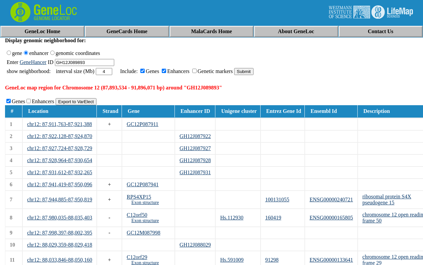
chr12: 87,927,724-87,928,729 (59, 148)
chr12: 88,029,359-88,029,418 (59, 245)
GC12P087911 (142, 124)
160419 (273, 217)
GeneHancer (33, 62)
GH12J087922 (195, 136)
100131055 (277, 199)
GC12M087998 (143, 233)
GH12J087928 (195, 160)
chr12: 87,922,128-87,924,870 (59, 136)
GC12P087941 (142, 184)
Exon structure (145, 202)
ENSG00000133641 (331, 260)
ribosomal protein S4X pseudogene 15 (386, 199)
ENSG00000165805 (331, 217)
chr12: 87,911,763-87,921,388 (59, 124)
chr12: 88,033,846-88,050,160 (59, 260)
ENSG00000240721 (331, 199)
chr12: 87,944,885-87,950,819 (59, 199)
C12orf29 (137, 257)
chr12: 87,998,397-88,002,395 (59, 233)
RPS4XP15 (139, 197)
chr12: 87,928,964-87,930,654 (59, 160)
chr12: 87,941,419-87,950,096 (59, 184)
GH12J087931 (195, 172)
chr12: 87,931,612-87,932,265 (59, 172)
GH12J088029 (195, 245)
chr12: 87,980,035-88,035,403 (59, 217)
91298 (272, 260)
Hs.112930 (231, 217)
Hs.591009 (231, 260)
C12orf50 (137, 215)
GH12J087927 (195, 148)
